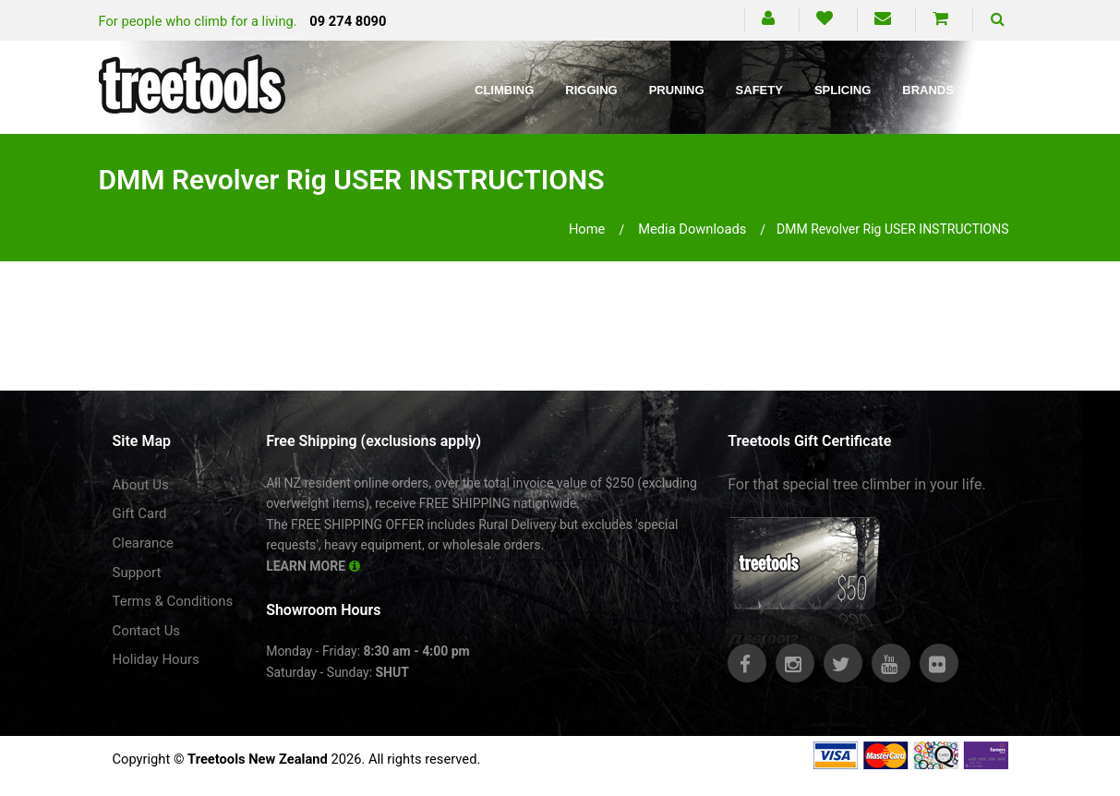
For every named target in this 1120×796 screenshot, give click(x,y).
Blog (1002, 90)
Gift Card (140, 513)
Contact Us (147, 630)
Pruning (677, 90)
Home (587, 229)
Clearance (144, 543)
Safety (759, 90)
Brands (928, 90)
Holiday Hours (156, 659)
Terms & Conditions (173, 601)
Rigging (591, 90)
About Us (141, 484)
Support (137, 572)
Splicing (842, 90)
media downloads (692, 229)
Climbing (504, 90)
